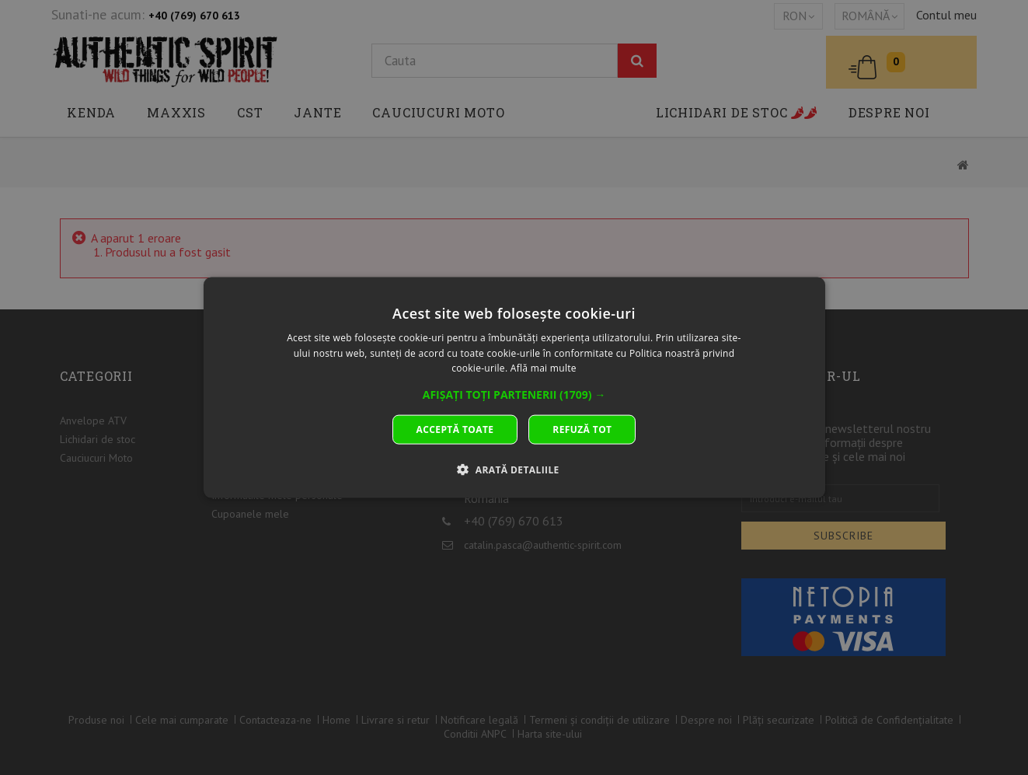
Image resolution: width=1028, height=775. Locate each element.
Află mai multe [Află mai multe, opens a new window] (544, 368)
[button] (514, 395)
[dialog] (514, 387)
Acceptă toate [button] (455, 429)
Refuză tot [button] (582, 429)
